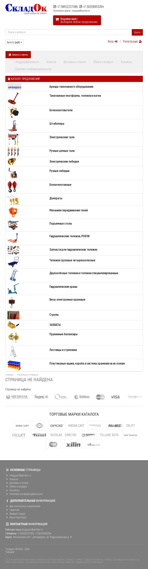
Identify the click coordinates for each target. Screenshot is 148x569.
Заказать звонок (18, 54)
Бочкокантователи (60, 110)
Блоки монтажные (60, 184)
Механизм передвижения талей (68, 210)
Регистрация (133, 41)
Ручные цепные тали (61, 150)
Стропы (54, 314)
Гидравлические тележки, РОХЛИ (69, 236)
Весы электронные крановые (67, 299)
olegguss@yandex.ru (27, 62)
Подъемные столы (60, 223)
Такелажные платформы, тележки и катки (75, 95)
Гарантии (12, 509)
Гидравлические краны (63, 286)
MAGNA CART (76, 425)
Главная (9, 375)
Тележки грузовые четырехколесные (72, 260)
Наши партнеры (16, 517)
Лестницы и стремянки (63, 350)
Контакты (126, 62)
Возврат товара (15, 513)
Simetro (70, 435)
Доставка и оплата (75, 62)
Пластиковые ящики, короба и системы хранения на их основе (87, 363)
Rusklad (56, 435)
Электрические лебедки (64, 161)
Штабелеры (56, 123)
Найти (137, 32)
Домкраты (55, 198)
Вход (113, 41)
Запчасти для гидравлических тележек (73, 249)
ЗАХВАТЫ (55, 324)
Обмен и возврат (103, 62)
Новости (51, 62)
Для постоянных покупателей (22, 506)
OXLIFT (130, 425)
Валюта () (14, 42)
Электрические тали (61, 137)
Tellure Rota (109, 435)
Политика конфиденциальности (33, 69)
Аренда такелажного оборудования (71, 86)
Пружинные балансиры (63, 334)
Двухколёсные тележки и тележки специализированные (83, 273)
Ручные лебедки (59, 170)
